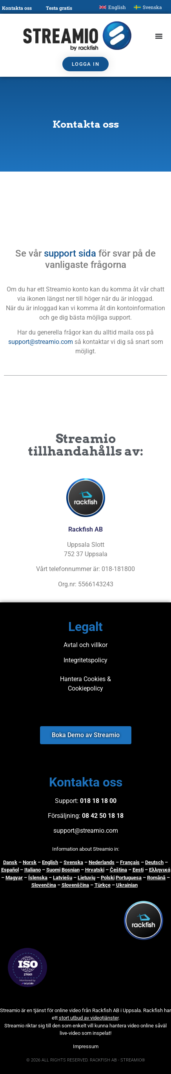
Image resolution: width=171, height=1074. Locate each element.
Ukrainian (127, 885)
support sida (70, 253)
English (50, 862)
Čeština (118, 870)
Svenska (73, 862)
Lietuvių (86, 878)
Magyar (14, 878)
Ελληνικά (159, 870)
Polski (108, 878)
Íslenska (37, 878)
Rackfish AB (105, 1010)
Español (10, 870)
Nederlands (102, 862)
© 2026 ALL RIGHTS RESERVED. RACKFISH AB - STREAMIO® (85, 1060)
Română (156, 878)
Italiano (32, 870)
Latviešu (62, 878)
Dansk (10, 862)
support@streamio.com (40, 341)
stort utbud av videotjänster (88, 1018)
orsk (31, 862)
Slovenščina (75, 885)
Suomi (53, 870)
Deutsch (154, 862)
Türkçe (103, 885)
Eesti (138, 870)
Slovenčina (43, 885)
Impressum (85, 1046)
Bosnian (71, 870)
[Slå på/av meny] (159, 36)
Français (130, 862)
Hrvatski (94, 870)
